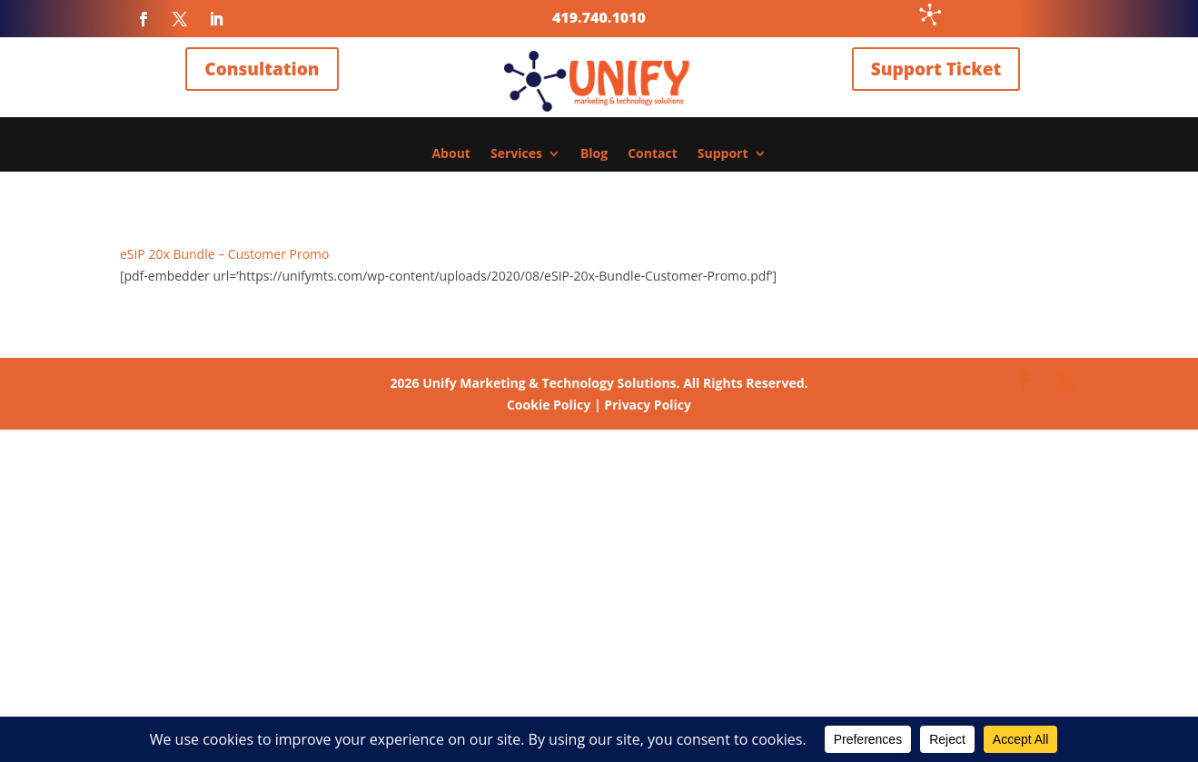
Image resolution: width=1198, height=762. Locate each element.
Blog (594, 154)
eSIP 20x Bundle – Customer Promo (225, 253)
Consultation (261, 69)
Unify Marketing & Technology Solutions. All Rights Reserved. (598, 382)
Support (723, 154)
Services (516, 154)
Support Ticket (936, 69)
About (450, 154)
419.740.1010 (599, 17)
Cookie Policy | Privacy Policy (599, 404)
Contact (653, 154)
